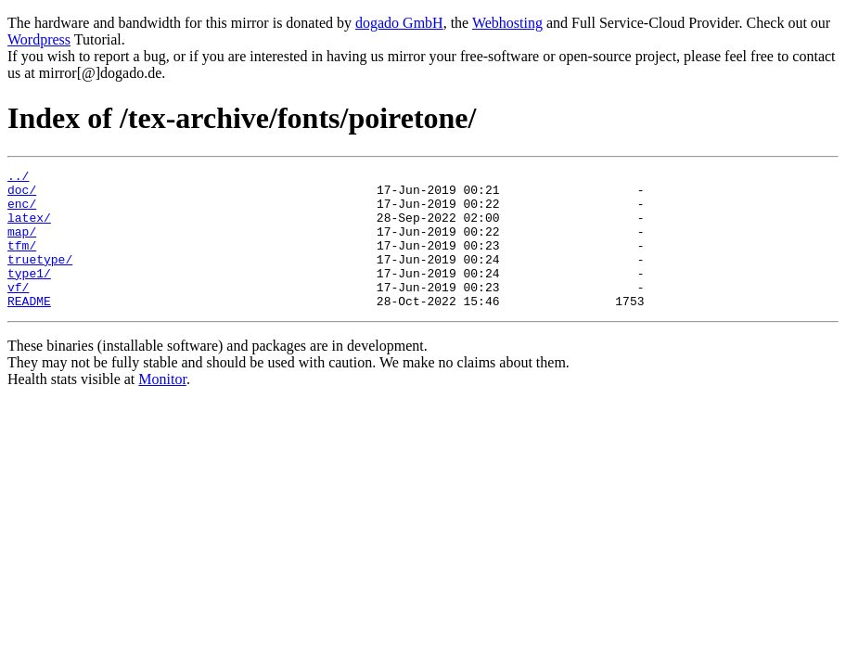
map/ (21, 245)
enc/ (21, 211)
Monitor (162, 407)
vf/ (18, 311)
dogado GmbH (399, 23)
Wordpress (38, 39)
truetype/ (39, 278)
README (29, 328)
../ (18, 178)
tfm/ (21, 261)
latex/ (29, 228)
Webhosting (507, 23)
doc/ (21, 194)
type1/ (29, 295)
